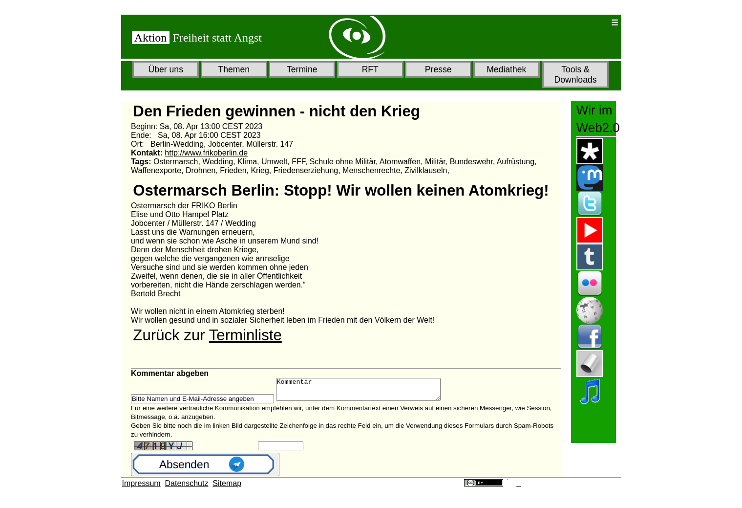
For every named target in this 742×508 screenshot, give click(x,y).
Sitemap (226, 488)
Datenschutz (187, 488)
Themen (234, 69)
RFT (370, 69)
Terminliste (245, 335)
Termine (302, 69)
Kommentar (368, 391)
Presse (438, 69)
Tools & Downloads (575, 75)
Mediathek (506, 69)
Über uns (165, 69)
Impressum (141, 488)
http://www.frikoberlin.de (206, 153)
